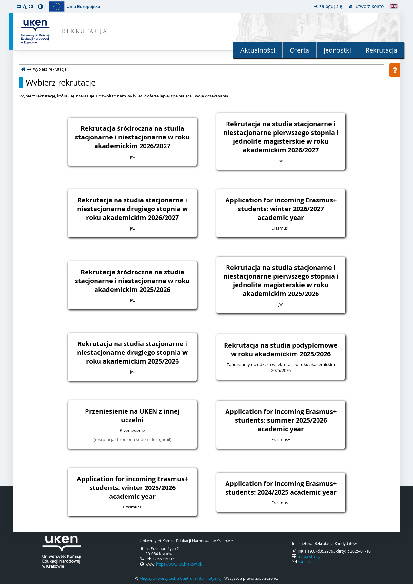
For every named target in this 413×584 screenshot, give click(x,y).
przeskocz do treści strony (1, 1)
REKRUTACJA (85, 31)
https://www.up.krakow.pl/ (179, 564)
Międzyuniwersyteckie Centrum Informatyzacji (180, 578)
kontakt (304, 561)
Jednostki (337, 50)
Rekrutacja (381, 50)
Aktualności (257, 50)
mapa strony (309, 556)
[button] (19, 6)
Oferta (299, 50)
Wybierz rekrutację (61, 82)
